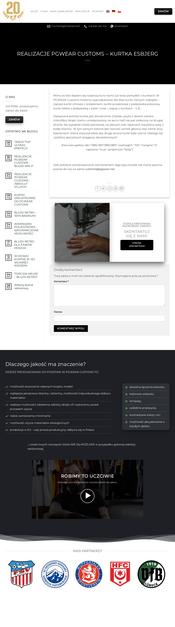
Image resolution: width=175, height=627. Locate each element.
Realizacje (82, 11)
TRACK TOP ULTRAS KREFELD (22, 145)
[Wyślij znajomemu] (109, 188)
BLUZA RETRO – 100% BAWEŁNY (25, 214)
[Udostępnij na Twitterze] (103, 188)
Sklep (34, 11)
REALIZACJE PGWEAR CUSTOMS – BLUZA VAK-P (23, 161)
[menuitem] (107, 11)
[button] (88, 496)
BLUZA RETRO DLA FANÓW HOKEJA (24, 244)
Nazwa (58, 311)
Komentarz (61, 281)
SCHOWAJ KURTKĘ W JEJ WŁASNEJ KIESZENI (24, 261)
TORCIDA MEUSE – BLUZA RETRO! (26, 275)
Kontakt (98, 11)
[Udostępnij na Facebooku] (97, 188)
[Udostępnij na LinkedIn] (121, 188)
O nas (44, 11)
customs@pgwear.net (100, 169)
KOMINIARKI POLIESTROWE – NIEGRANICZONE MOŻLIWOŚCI (26, 229)
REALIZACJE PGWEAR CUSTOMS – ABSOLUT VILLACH (23, 181)
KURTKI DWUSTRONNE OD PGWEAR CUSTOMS (24, 200)
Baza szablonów (61, 11)
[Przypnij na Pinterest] (115, 188)
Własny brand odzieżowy (23, 287)
